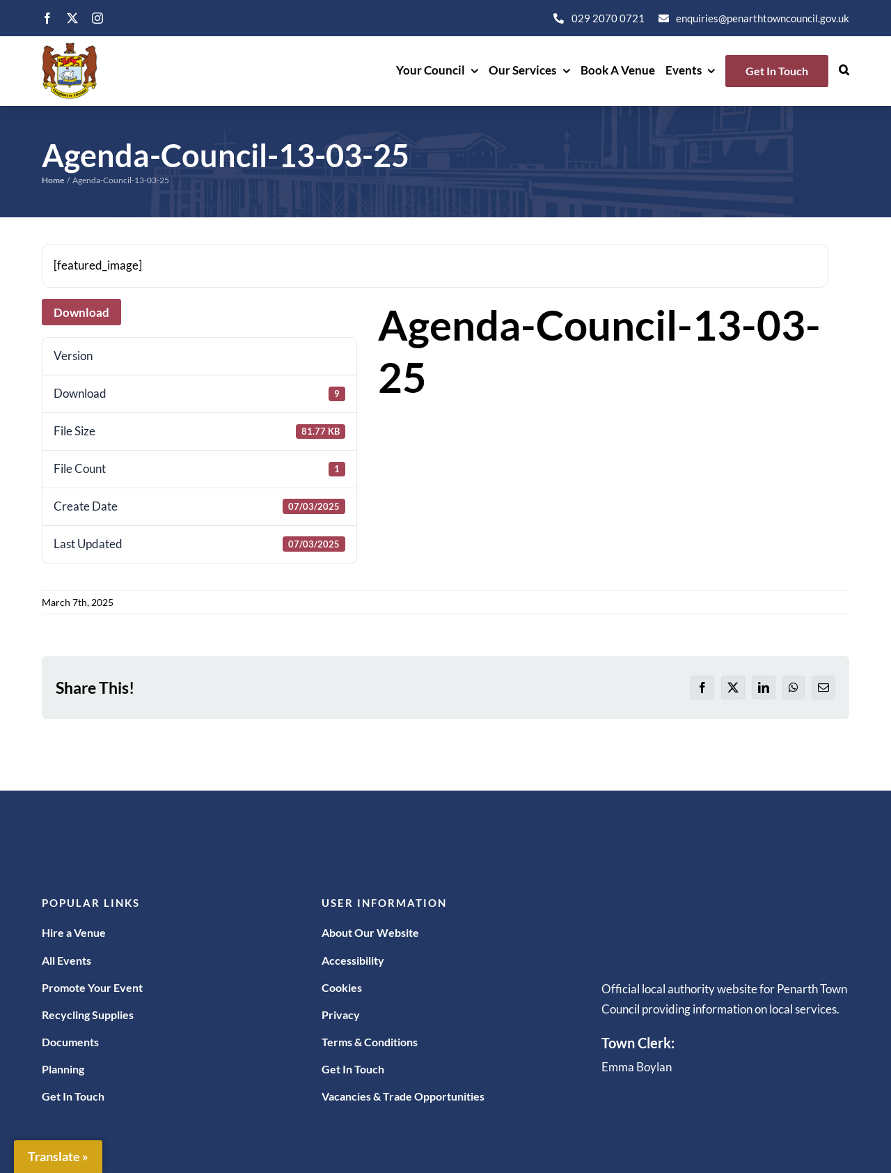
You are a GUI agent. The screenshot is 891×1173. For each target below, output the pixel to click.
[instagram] (97, 18)
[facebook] (47, 18)
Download (81, 312)
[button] (844, 71)
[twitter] (72, 18)
